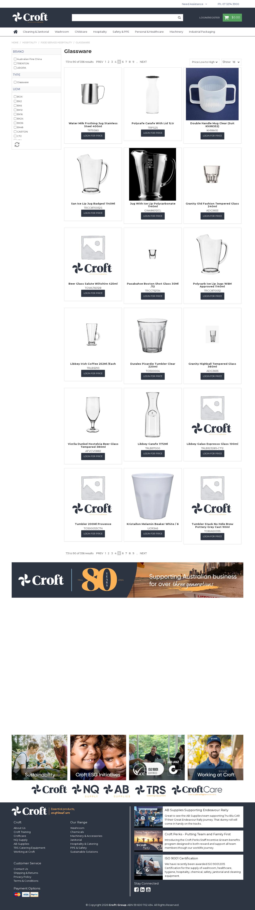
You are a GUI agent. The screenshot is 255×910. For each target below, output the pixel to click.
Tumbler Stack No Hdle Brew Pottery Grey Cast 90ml (212, 525)
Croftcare (20, 834)
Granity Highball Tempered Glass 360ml (212, 365)
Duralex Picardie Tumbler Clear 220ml (152, 365)
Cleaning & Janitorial (36, 31)
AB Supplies (21, 842)
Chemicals (77, 830)
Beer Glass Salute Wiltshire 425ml (93, 283)
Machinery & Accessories (86, 834)
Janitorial (76, 838)
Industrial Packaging (202, 31)
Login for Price (93, 135)
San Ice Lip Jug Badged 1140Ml (93, 203)
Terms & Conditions (26, 880)
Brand (18, 51)
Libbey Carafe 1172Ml (153, 443)
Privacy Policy (22, 876)
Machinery (176, 31)
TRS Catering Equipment (29, 846)
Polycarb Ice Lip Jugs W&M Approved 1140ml (212, 285)
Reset (36, 144)
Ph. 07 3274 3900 (228, 4)
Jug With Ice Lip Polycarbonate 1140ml (152, 205)
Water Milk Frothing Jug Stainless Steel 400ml (93, 125)
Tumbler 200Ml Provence (93, 523)
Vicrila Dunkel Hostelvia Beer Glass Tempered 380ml (93, 445)
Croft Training (22, 830)
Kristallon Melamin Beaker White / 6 (153, 523)
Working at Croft (24, 850)
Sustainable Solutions (84, 850)
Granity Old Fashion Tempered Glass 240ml (212, 205)
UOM (16, 89)
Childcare (81, 31)
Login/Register (209, 18)
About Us (19, 827)
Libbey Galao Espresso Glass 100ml (212, 443)
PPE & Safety (78, 846)
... (137, 61)
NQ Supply (21, 838)
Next (143, 61)
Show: (227, 62)
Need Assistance (192, 4)
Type (16, 75)
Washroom (62, 31)
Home (16, 31)
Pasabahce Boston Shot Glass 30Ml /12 (153, 285)
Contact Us (21, 868)
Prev (99, 61)
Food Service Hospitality (56, 42)
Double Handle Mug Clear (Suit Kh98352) (212, 125)
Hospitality (100, 31)
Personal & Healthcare (149, 31)
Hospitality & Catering (84, 842)
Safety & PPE (121, 31)
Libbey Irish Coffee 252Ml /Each (93, 363)
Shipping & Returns (26, 872)
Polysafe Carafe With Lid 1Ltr (153, 123)
